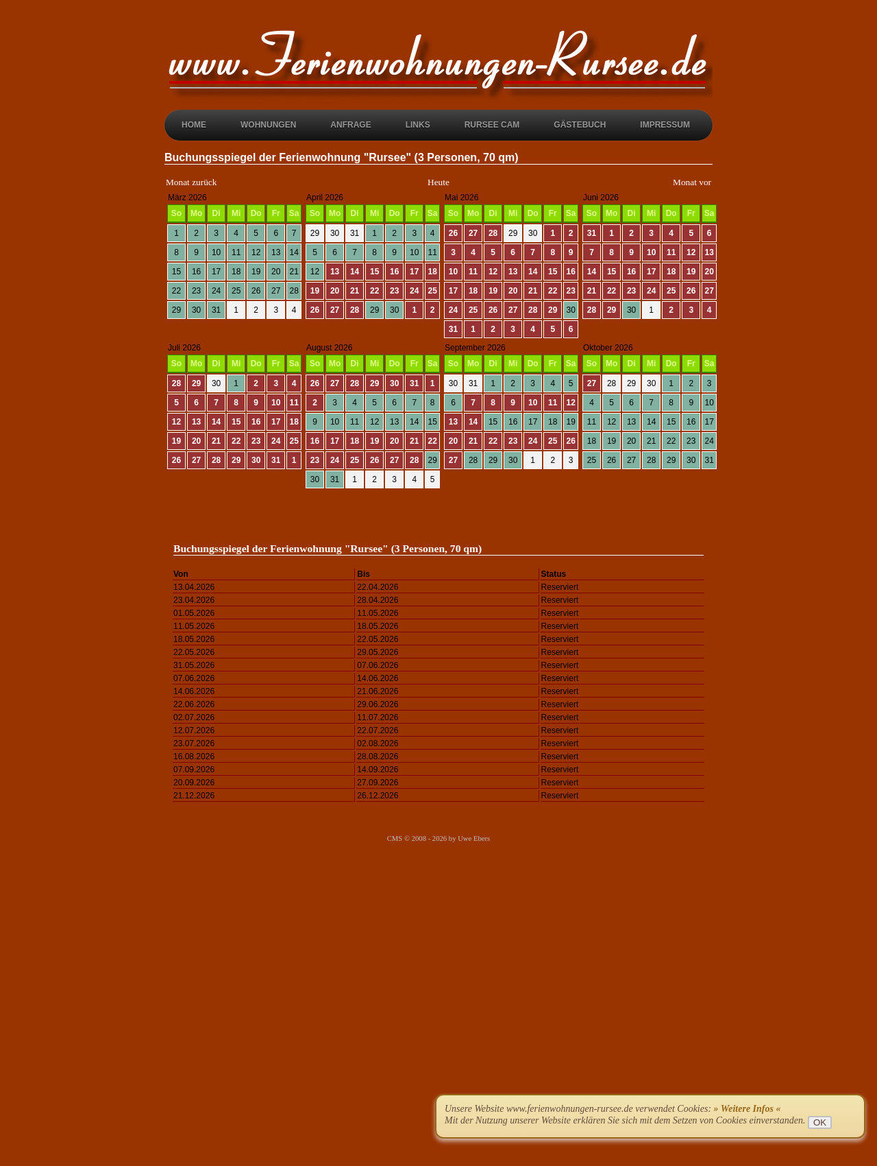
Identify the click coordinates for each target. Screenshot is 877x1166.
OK (819, 1122)
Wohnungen (268, 125)
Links (418, 125)
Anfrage (350, 125)
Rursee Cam (492, 125)
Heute (438, 182)
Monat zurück (191, 182)
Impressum (665, 125)
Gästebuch (580, 125)
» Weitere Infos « (747, 1109)
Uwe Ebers (474, 838)
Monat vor (692, 182)
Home (194, 125)
